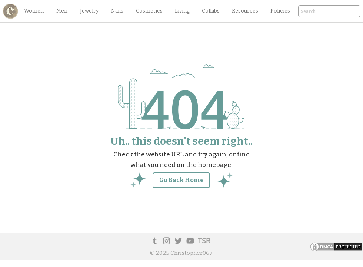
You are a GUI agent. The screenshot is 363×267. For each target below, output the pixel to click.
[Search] (319, 12)
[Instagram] (166, 240)
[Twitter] (178, 240)
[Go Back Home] (181, 180)
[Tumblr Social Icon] (154, 240)
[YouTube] (190, 240)
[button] (34, 11)
